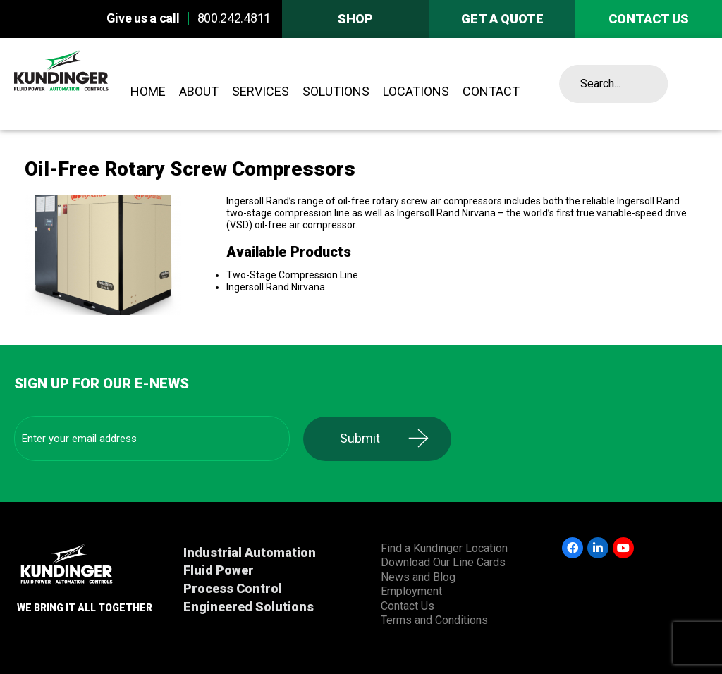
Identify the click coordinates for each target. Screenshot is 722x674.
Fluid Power (218, 570)
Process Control (232, 588)
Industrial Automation (249, 552)
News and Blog (418, 577)
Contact (491, 91)
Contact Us (407, 606)
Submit (362, 438)
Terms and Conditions (434, 620)
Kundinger (86, 84)
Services (260, 91)
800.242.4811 (234, 18)
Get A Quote (502, 18)
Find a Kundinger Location (444, 548)
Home (148, 91)
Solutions (335, 91)
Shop (355, 18)
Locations (416, 91)
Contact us (648, 18)
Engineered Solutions (248, 606)
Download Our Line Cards (443, 562)
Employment (411, 591)
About (199, 91)
